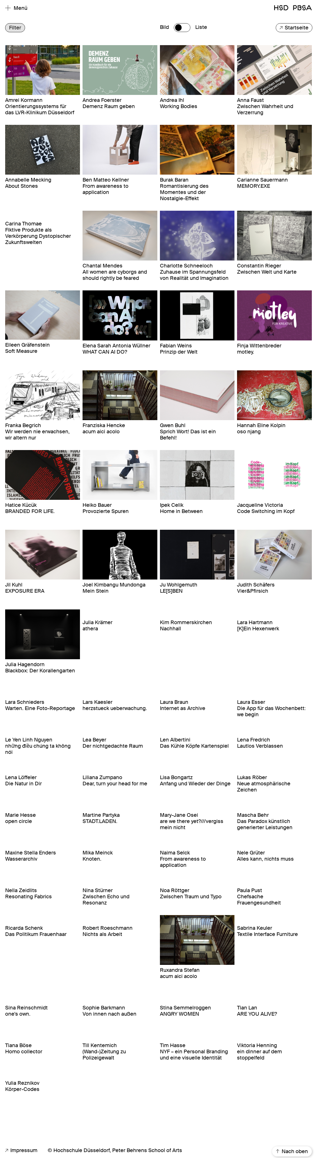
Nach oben (292, 1151)
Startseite (294, 28)
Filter (15, 28)
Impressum (21, 1150)
